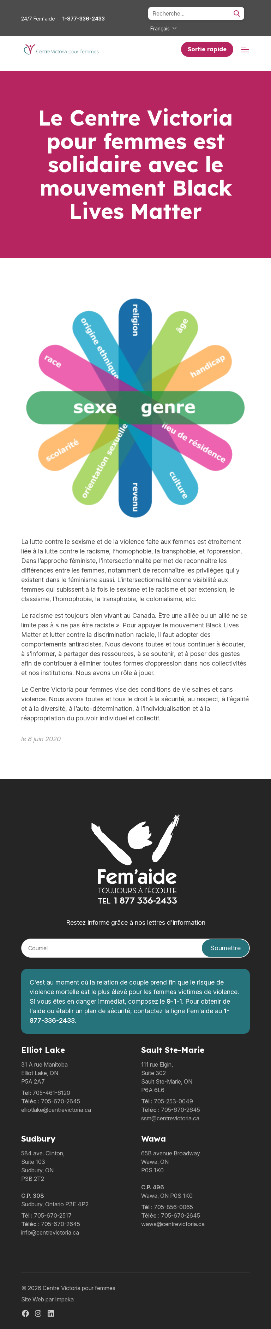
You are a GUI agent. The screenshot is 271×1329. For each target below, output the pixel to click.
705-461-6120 (51, 1092)
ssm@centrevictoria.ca (170, 1118)
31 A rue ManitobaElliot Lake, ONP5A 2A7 (44, 1073)
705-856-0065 (173, 1207)
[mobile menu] (245, 49)
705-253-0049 (173, 1101)
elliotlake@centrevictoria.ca (56, 1109)
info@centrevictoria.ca (50, 1232)
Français (160, 28)
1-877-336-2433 (83, 19)
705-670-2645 (60, 1101)
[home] (61, 49)
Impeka (64, 1299)
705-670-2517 (53, 1215)
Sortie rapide (207, 49)
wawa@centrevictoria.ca (173, 1224)
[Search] (196, 13)
